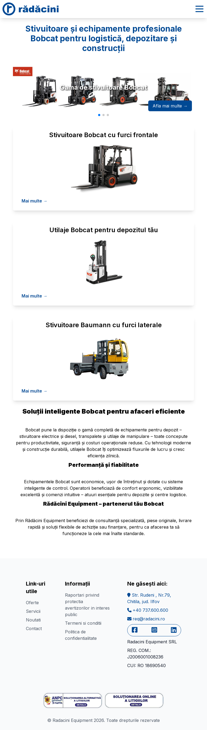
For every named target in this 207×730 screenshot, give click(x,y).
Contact (34, 628)
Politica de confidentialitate (81, 635)
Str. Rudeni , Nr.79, (149, 598)
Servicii (33, 611)
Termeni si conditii (83, 623)
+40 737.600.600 (147, 610)
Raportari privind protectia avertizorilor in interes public (87, 604)
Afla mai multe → (170, 106)
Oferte (32, 602)
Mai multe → (34, 201)
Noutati (33, 620)
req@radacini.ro (146, 618)
